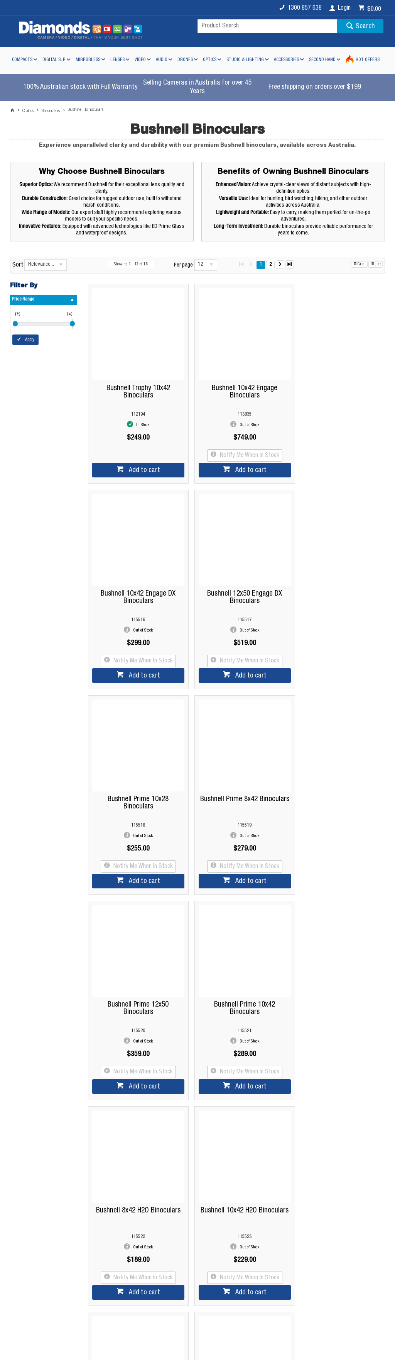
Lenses (117, 60)
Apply (29, 340)
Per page (183, 265)
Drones (185, 60)
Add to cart (140, 463)
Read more (194, 1168)
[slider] (15, 323)
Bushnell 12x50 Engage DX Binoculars (135, 584)
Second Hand (322, 60)
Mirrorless (88, 60)
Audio (161, 60)
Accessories (286, 60)
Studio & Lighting (245, 60)
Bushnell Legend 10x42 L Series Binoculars (234, 982)
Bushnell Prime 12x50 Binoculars (135, 783)
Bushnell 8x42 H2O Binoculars (335, 780)
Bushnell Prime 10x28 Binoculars (234, 584)
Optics (209, 60)
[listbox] (45, 265)
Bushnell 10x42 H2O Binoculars (135, 982)
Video (140, 60)
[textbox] (267, 26)
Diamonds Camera (128, 1247)
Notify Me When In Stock (239, 449)
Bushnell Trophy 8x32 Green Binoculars (335, 982)
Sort (17, 265)
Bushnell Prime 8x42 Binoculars (335, 584)
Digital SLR (54, 60)
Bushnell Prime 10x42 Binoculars (234, 783)
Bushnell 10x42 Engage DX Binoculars (335, 385)
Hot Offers (368, 60)
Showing (130, 264)
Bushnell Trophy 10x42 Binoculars (135, 385)
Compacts (22, 60)
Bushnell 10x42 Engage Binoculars (235, 385)
